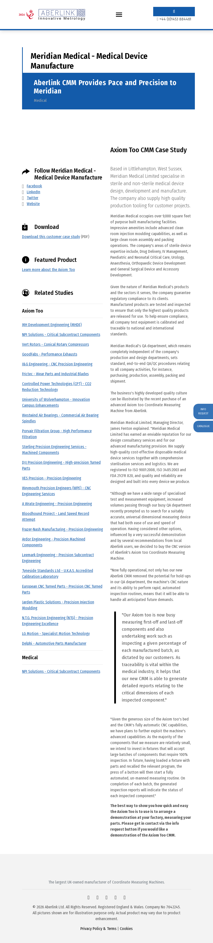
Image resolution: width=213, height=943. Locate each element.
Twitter (32, 197)
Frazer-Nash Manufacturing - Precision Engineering (62, 529)
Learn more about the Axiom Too (48, 269)
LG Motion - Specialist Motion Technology (56, 633)
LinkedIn (33, 192)
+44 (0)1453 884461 (175, 19)
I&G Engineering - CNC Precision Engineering (57, 364)
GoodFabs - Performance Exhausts (49, 354)
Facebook (34, 186)
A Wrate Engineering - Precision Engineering (57, 503)
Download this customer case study (51, 236)
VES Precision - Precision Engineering (51, 478)
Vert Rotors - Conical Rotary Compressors (55, 344)
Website (33, 203)
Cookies (126, 928)
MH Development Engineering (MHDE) (52, 324)
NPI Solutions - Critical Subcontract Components (61, 334)
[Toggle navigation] (119, 14)
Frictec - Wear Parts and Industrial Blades (55, 374)
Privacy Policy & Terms (98, 928)
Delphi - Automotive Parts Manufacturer (54, 643)
